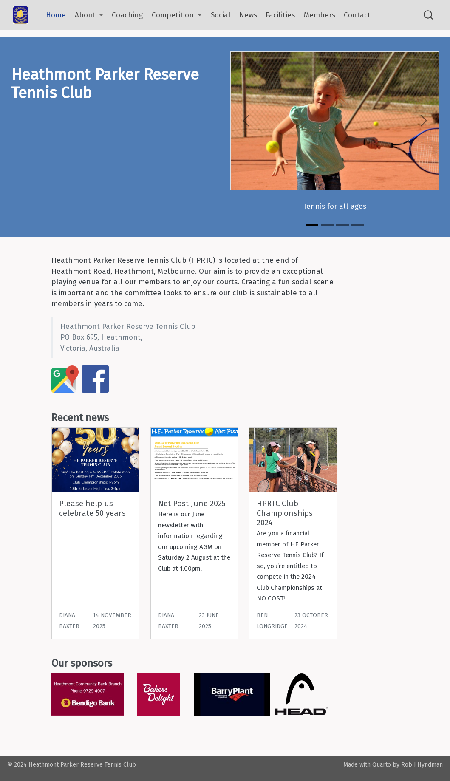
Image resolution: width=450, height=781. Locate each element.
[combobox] (428, 15)
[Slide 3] (342, 225)
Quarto (381, 764)
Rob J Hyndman (422, 764)
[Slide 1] (312, 225)
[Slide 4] (357, 225)
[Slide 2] (327, 225)
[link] (89, 15)
